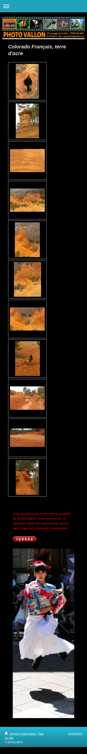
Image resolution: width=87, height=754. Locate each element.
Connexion (75, 733)
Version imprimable (20, 733)
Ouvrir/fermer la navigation (43, 6)
